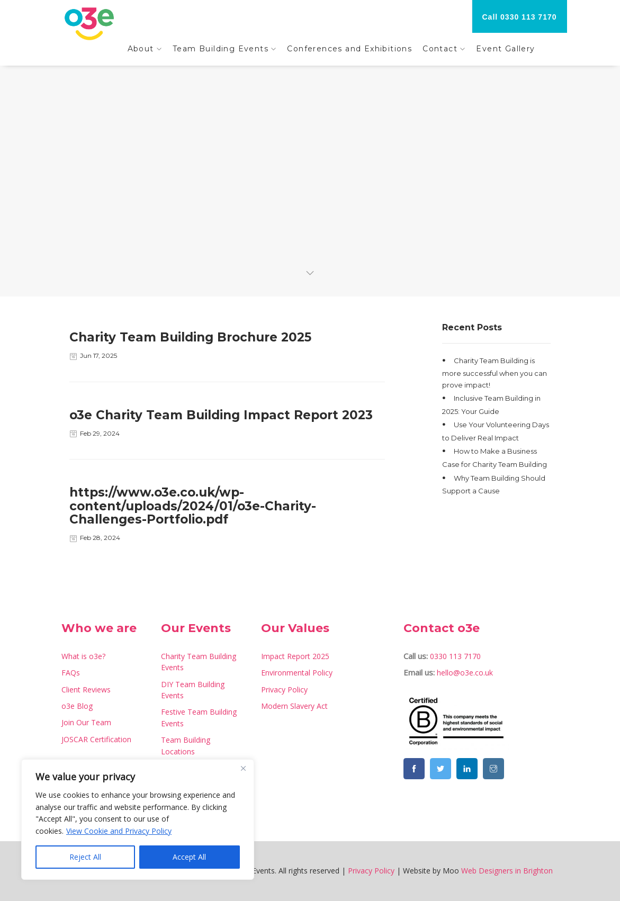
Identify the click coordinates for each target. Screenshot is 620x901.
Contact (440, 48)
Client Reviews (86, 689)
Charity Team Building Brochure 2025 (190, 337)
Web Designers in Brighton (507, 871)
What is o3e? (83, 656)
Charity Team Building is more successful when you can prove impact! (494, 372)
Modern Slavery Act (294, 706)
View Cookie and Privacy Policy (119, 831)
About (141, 48)
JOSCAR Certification (96, 739)
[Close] (243, 768)
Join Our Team (86, 722)
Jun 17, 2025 (98, 355)
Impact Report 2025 (295, 656)
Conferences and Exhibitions (349, 48)
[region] (137, 819)
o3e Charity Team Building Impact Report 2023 (221, 415)
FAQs (70, 673)
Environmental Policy (297, 673)
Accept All (189, 857)
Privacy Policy (284, 689)
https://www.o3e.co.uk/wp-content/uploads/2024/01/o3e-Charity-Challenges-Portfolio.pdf (192, 506)
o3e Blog (77, 706)
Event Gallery (505, 48)
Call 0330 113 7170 (519, 17)
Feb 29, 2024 (100, 433)
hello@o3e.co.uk (465, 673)
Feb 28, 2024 (100, 538)
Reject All (85, 857)
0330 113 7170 (455, 656)
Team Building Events (220, 48)
